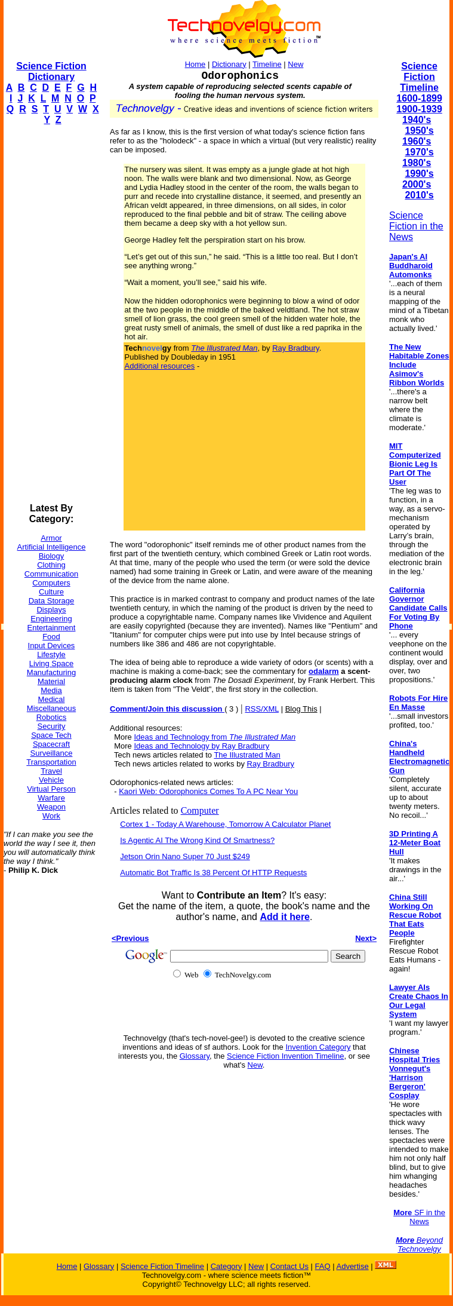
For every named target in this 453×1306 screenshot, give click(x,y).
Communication (51, 573)
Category (226, 1266)
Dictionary (229, 64)
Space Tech (51, 735)
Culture (51, 591)
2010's (419, 195)
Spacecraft (51, 744)
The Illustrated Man (247, 754)
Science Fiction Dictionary (51, 71)
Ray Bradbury (295, 348)
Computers (51, 582)
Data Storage (52, 600)
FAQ (323, 1266)
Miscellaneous (51, 708)
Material (51, 681)
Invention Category (317, 1047)
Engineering (51, 618)
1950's (419, 130)
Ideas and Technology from (214, 736)
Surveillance (51, 753)
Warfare (51, 797)
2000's (416, 184)
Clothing (51, 564)
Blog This (301, 708)
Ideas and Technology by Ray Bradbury (201, 745)
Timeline (267, 64)
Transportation (51, 762)
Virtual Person (51, 788)
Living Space (51, 663)
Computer (200, 810)
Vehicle (51, 779)
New (295, 64)
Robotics (51, 717)
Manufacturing (51, 672)
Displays (51, 609)
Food (51, 636)
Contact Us (289, 1266)
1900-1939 (419, 109)
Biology (51, 555)
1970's (419, 152)
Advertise (352, 1266)
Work (51, 815)
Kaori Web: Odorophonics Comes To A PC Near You (208, 791)
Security (52, 726)
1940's (416, 120)
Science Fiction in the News (416, 226)
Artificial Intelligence (51, 546)
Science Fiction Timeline (419, 77)
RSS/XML (262, 708)
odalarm (324, 671)
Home (195, 64)
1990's (419, 173)
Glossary (194, 1055)
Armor (51, 538)
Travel (51, 771)
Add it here (285, 917)
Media (51, 690)
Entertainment (51, 627)
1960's (416, 141)
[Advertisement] (51, 314)
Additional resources (160, 365)
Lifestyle (51, 654)
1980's (416, 163)
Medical (51, 699)
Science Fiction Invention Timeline (285, 1055)
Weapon (51, 806)
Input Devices (51, 645)
